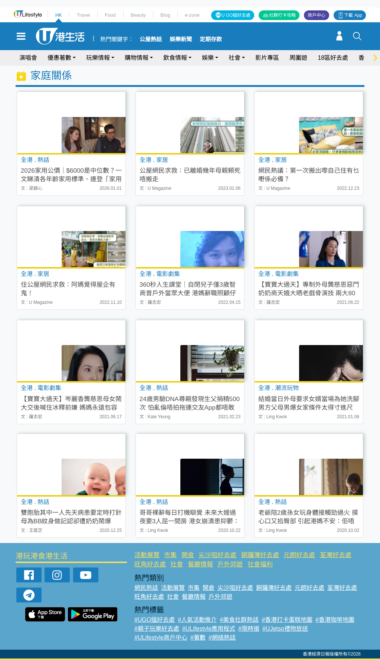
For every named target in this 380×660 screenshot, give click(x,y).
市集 (170, 555)
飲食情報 (175, 58)
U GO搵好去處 (236, 15)
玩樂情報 (98, 58)
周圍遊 (298, 58)
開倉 (187, 555)
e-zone (192, 15)
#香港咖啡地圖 (334, 620)
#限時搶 (248, 628)
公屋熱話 (151, 39)
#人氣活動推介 (197, 620)
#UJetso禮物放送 (285, 628)
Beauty (138, 15)
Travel (83, 15)
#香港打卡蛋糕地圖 (287, 620)
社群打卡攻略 (282, 15)
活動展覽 (147, 555)
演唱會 (28, 58)
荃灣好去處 (335, 555)
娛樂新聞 (181, 39)
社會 (234, 58)
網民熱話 (146, 588)
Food (110, 15)
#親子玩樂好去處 (156, 628)
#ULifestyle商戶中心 (160, 637)
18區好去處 (333, 58)
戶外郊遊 (230, 564)
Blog (165, 15)
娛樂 (208, 58)
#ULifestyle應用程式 (208, 628)
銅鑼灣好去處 (260, 555)
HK (58, 15)
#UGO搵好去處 (154, 620)
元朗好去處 (299, 555)
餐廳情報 (200, 564)
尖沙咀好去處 (217, 555)
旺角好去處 (150, 564)
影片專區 (267, 58)
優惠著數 (59, 58)
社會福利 (260, 564)
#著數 (198, 637)
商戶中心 (316, 15)
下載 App (353, 15)
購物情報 (136, 58)
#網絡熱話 (222, 637)
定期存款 (211, 39)
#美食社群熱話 (239, 620)
